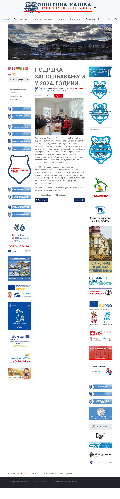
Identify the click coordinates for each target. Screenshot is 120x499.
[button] (95, 7)
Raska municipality (70, 482)
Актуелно (79, 88)
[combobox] (100, 130)
